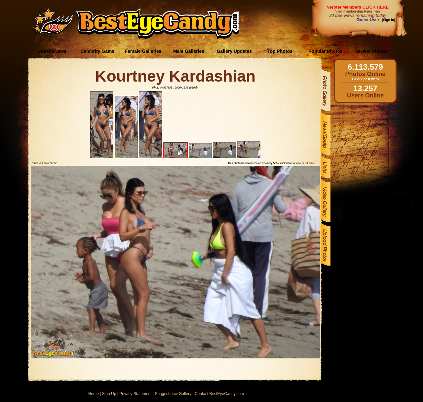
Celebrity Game (98, 51)
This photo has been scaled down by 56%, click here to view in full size (271, 163)
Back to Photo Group (44, 163)
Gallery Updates (234, 51)
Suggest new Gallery (173, 393)
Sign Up (109, 393)
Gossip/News (51, 51)
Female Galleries (143, 51)
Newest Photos (371, 51)
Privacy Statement (135, 393)
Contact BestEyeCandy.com (219, 393)
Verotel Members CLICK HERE (358, 7)
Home (93, 393)
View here (357, 11)
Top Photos (279, 51)
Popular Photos (325, 51)
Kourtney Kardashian (175, 76)
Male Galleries (188, 51)
